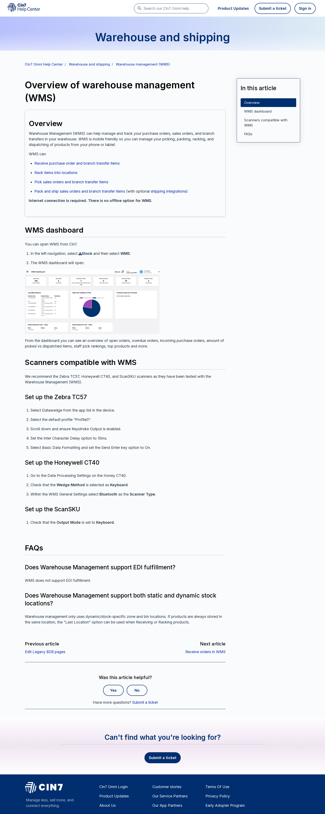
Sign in (305, 8)
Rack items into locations (55, 172)
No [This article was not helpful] (137, 690)
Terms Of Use (217, 787)
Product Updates (233, 8)
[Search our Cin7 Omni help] (171, 8)
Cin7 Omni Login (113, 787)
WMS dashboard (258, 111)
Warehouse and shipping (89, 64)
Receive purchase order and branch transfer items (77, 163)
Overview (252, 103)
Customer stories (166, 787)
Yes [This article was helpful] (113, 690)
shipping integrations (168, 191)
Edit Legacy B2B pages (45, 652)
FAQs (248, 134)
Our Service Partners (170, 796)
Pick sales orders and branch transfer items (71, 182)
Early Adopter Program (225, 805)
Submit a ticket (272, 8)
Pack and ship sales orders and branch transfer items (79, 191)
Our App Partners (167, 805)
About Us (107, 805)
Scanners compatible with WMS (265, 122)
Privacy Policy (217, 796)
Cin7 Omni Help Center (44, 64)
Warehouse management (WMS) (143, 64)
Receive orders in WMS (205, 652)
